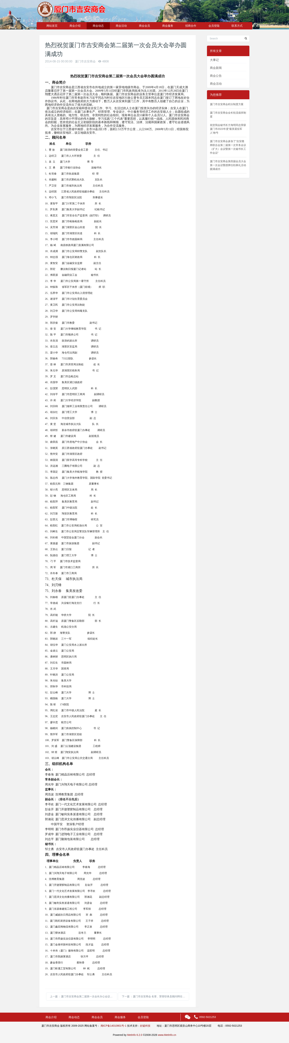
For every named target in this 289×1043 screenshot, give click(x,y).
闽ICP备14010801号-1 (113, 1025)
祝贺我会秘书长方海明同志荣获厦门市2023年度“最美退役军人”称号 (228, 129)
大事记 (214, 59)
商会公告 (216, 75)
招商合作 (190, 25)
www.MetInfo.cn (167, 1034)
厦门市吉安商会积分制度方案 (226, 104)
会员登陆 (214, 25)
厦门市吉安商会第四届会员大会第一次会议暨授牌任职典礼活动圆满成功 (228, 165)
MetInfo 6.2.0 (134, 1034)
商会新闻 (216, 67)
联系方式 (237, 25)
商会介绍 (75, 25)
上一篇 (82, 996)
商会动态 (98, 25)
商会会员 (144, 25)
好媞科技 (145, 1025)
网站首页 (52, 25)
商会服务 (167, 25)
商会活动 (121, 25)
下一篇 (155, 996)
